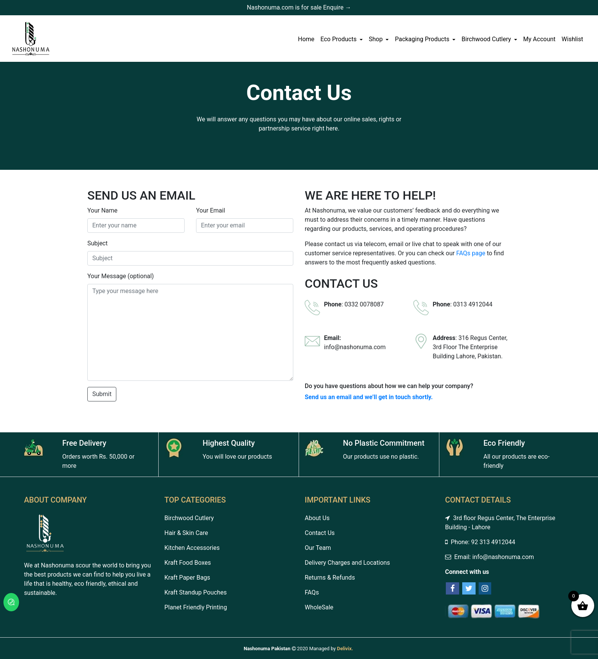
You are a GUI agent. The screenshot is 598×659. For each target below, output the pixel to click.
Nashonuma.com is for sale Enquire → (299, 7)
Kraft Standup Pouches (195, 592)
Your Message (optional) (120, 276)
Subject (97, 243)
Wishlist (572, 39)
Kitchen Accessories (192, 547)
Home (306, 39)
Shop (376, 39)
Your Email (210, 210)
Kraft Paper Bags (187, 577)
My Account (539, 39)
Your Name (102, 210)
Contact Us (320, 533)
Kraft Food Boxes (187, 562)
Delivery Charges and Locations (347, 562)
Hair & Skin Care (186, 533)
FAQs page (470, 253)
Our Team (318, 547)
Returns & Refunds (330, 577)
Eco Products (339, 39)
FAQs (312, 592)
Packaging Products (423, 39)
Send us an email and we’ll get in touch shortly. (369, 397)
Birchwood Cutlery (487, 39)
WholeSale (319, 607)
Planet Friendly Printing (195, 607)
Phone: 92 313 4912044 (480, 542)
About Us (317, 518)
